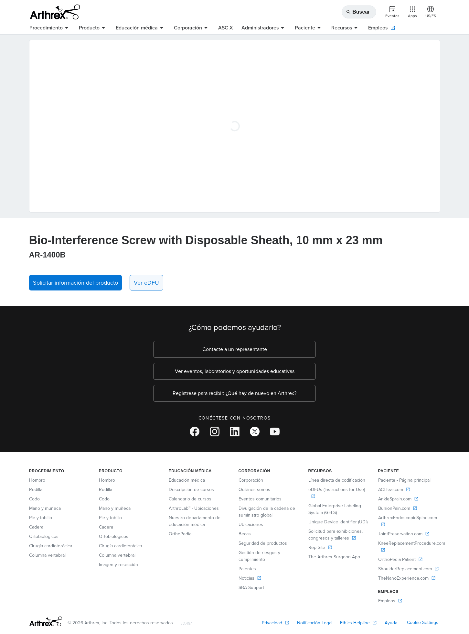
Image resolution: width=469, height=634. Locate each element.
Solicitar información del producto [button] (75, 283)
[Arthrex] (55, 12)
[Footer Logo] (45, 621)
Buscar (358, 12)
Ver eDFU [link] (146, 283)
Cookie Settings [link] (422, 622)
